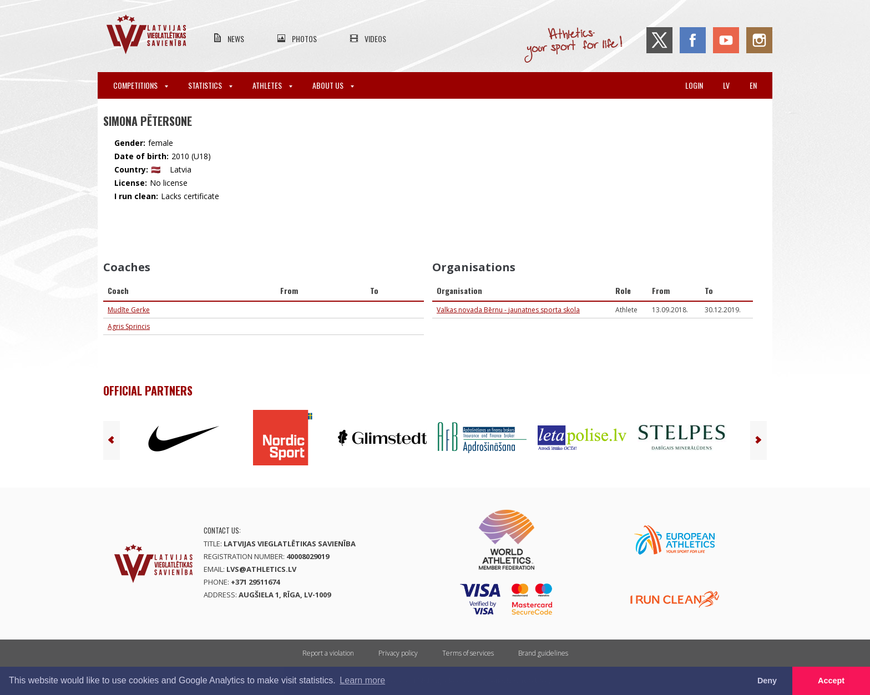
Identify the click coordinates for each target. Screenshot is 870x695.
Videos (375, 38)
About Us (333, 85)
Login (694, 85)
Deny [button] (767, 680)
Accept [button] (831, 680)
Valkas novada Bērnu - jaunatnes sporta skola (508, 309)
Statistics (210, 85)
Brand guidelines (543, 653)
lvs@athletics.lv (261, 569)
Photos (304, 38)
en (753, 85)
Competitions (140, 85)
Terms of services (468, 653)
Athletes (272, 85)
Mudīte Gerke (129, 309)
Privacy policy (398, 653)
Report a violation (328, 653)
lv (726, 85)
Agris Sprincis (129, 326)
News (235, 38)
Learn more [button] (362, 680)
